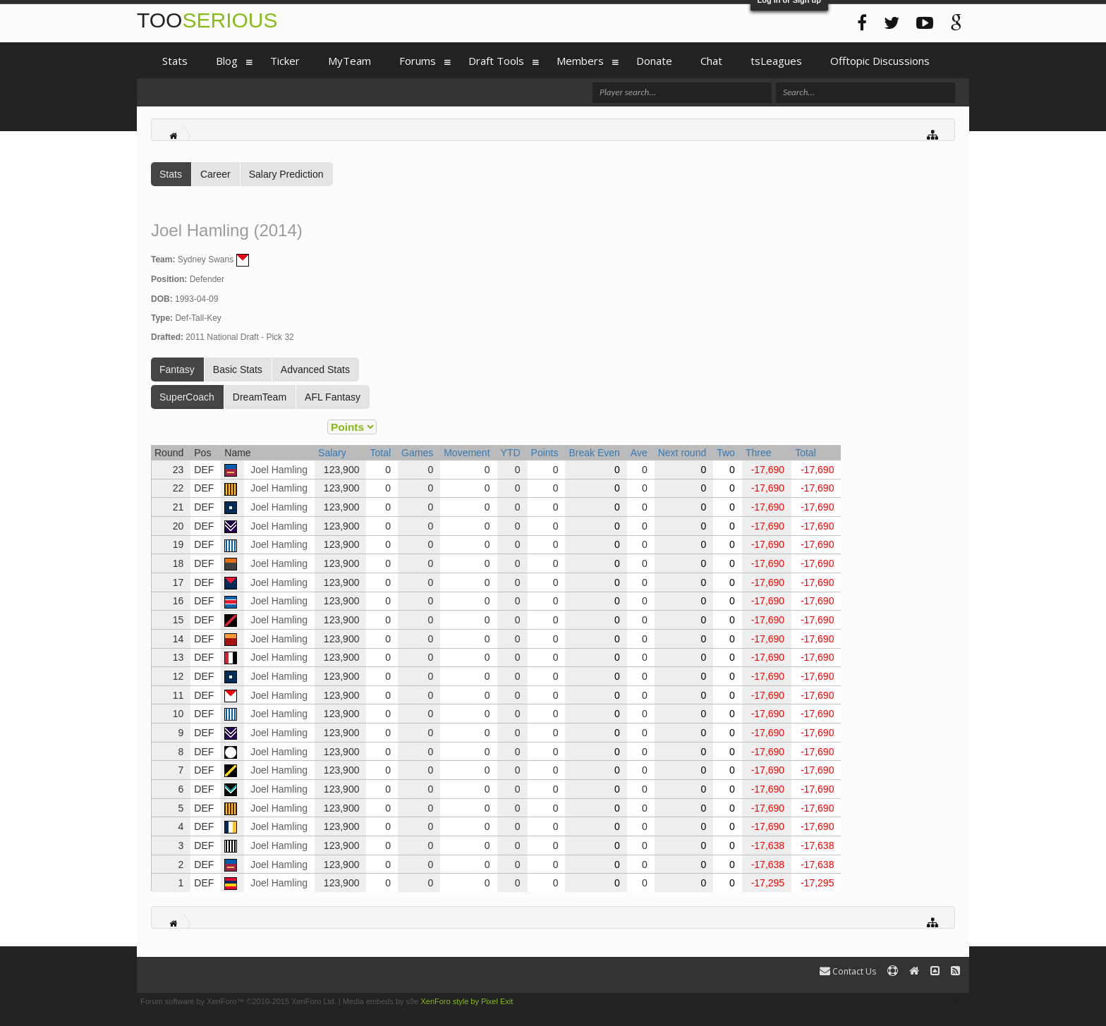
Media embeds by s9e (381, 1001)
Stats (170, 174)
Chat (711, 61)
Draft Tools (496, 61)
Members (580, 61)
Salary (332, 452)
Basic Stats (237, 369)
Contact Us (848, 971)
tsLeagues (776, 61)
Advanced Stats (315, 369)
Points (545, 452)
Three (759, 452)
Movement (467, 452)
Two (726, 452)
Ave (639, 452)
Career (215, 174)
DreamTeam (259, 397)
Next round (682, 452)
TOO (207, 20)
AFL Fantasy (332, 397)
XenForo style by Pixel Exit (466, 1001)
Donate (654, 61)
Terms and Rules (936, 1001)
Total (380, 452)
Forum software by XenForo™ (238, 1001)
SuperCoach (186, 397)
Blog (227, 61)
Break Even (594, 452)
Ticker (285, 61)
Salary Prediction (286, 174)
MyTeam (349, 61)
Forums (417, 61)
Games (417, 452)
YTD (511, 452)
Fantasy (177, 369)
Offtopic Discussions (880, 61)
